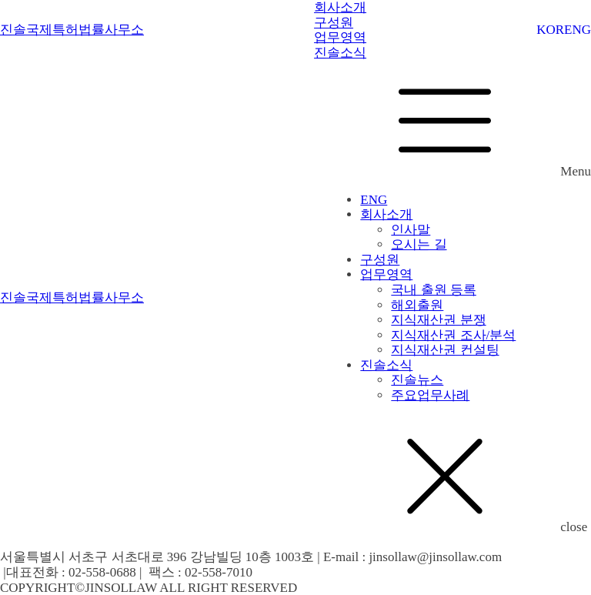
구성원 (379, 259)
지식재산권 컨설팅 (445, 350)
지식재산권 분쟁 (438, 320)
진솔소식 (386, 365)
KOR (550, 29)
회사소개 (386, 214)
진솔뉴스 (417, 380)
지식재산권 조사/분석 (453, 335)
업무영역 (386, 274)
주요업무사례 (430, 395)
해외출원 (417, 305)
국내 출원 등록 (433, 289)
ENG (577, 29)
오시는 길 (418, 244)
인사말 (410, 229)
